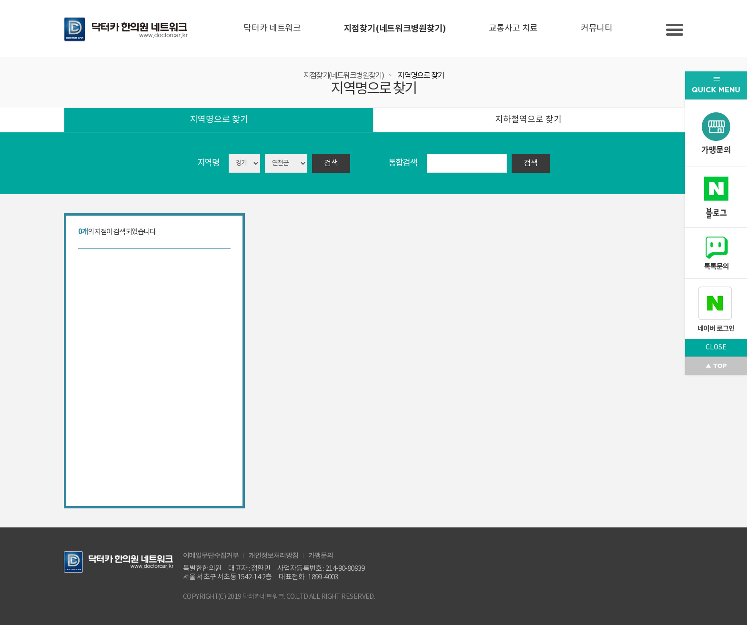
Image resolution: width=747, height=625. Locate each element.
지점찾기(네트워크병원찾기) (395, 28)
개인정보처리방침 (273, 554)
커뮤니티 (597, 28)
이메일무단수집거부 (211, 554)
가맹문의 (320, 554)
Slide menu (674, 30)
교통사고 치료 (513, 28)
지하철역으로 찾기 (528, 120)
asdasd (286, 163)
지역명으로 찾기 (421, 75)
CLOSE (716, 347)
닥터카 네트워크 (272, 28)
